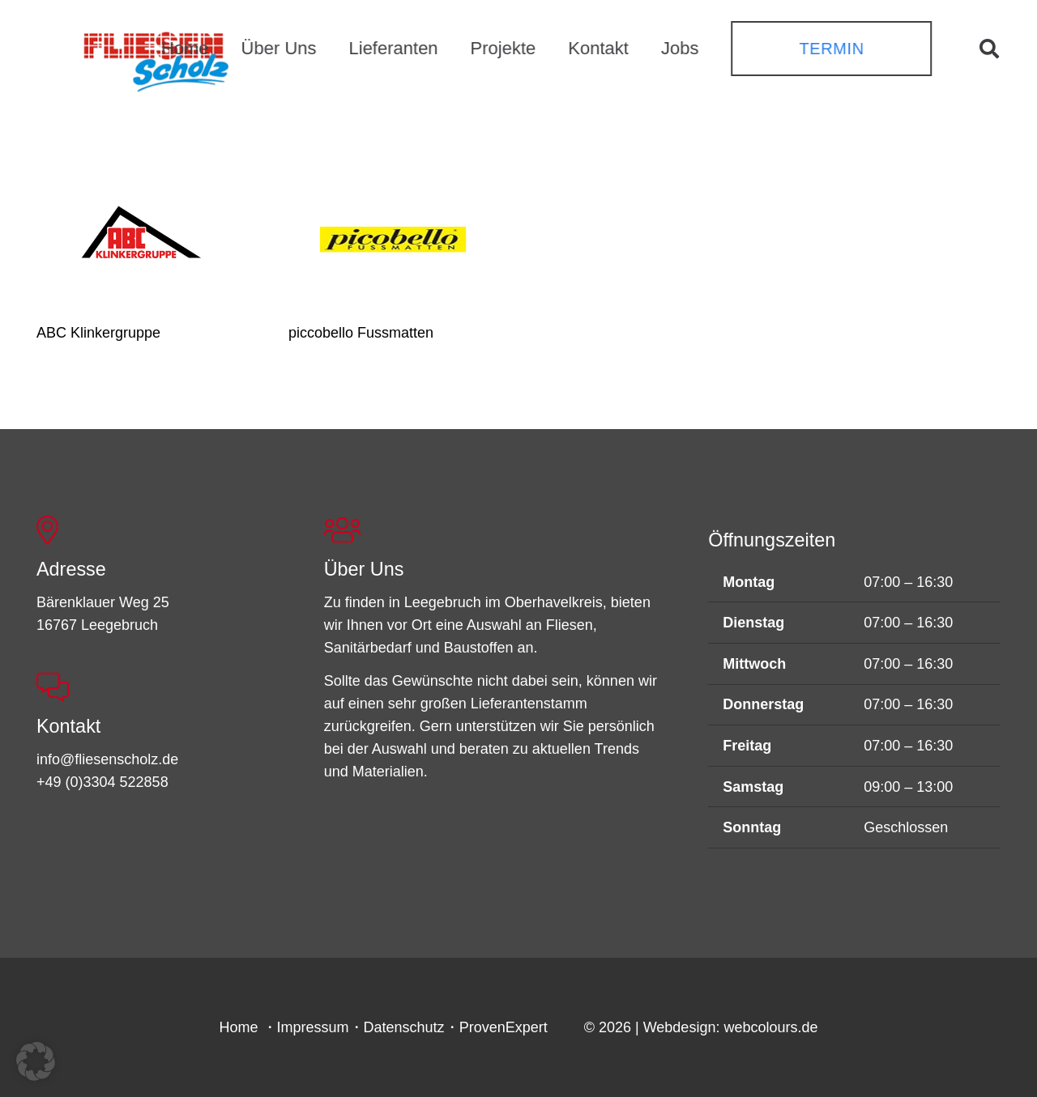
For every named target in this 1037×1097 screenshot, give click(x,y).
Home (239, 1027)
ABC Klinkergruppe (98, 333)
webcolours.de (770, 1027)
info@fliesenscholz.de (107, 759)
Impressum (313, 1027)
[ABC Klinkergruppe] (140, 236)
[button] (988, 48)
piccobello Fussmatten (360, 333)
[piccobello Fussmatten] (392, 236)
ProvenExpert (503, 1027)
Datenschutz (404, 1027)
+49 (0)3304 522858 (102, 782)
